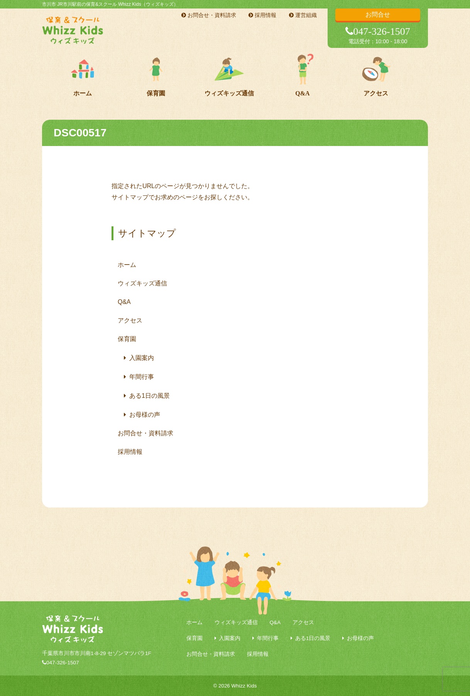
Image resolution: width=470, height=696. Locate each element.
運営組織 (303, 15)
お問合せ (377, 14)
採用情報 (262, 15)
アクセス (375, 93)
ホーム (82, 93)
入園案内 (141, 358)
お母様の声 (144, 414)
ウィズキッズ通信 (229, 93)
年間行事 (141, 376)
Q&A (302, 93)
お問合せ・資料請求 (208, 15)
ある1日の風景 (149, 395)
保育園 (156, 93)
